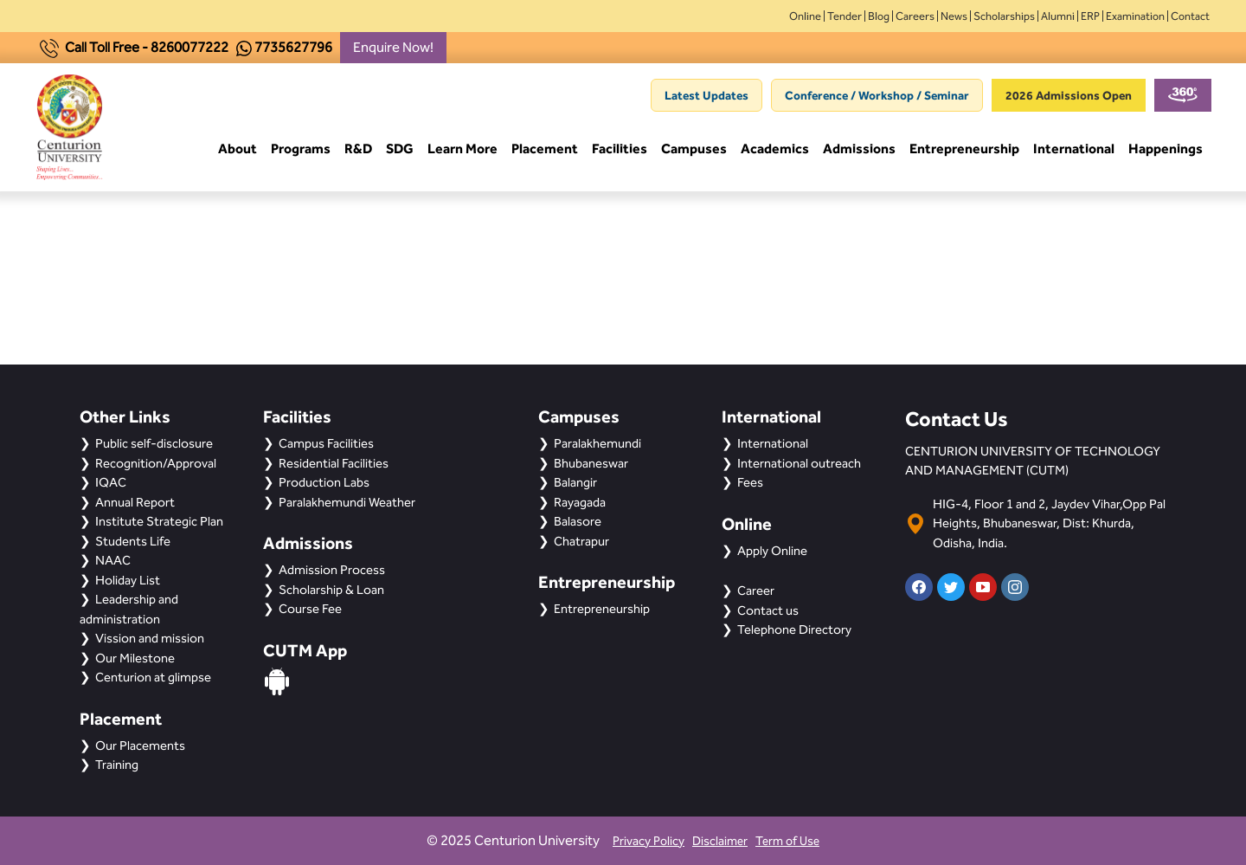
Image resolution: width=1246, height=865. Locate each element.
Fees (750, 482)
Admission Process (332, 570)
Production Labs (324, 482)
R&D (358, 151)
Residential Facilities (334, 463)
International (1073, 151)
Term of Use (787, 841)
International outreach (799, 463)
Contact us (768, 610)
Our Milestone (135, 658)
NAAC (113, 560)
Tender (844, 16)
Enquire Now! (393, 47)
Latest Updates (706, 95)
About (237, 151)
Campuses (694, 151)
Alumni (1058, 16)
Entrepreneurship (964, 151)
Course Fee (310, 608)
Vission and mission (149, 638)
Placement (544, 151)
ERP (1090, 16)
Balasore (577, 521)
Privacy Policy (648, 841)
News (954, 16)
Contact (1190, 16)
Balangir (575, 482)
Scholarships (1004, 16)
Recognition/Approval (155, 463)
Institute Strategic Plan (159, 521)
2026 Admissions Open (1068, 95)
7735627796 (293, 47)
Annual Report (135, 502)
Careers (915, 16)
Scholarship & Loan (331, 589)
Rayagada (580, 502)
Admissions (859, 151)
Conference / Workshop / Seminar (877, 95)
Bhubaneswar (591, 463)
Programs (301, 151)
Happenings (1165, 151)
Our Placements (140, 745)
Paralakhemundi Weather (347, 502)
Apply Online (772, 550)
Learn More (462, 151)
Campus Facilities (326, 443)
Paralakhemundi (597, 443)
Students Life (132, 541)
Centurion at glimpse (153, 677)
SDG (400, 151)
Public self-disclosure (154, 443)
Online (805, 16)
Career (755, 590)
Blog (879, 16)
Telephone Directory (794, 629)
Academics (775, 151)
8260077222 (189, 47)
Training (116, 764)
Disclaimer (720, 841)
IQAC (110, 482)
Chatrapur (581, 541)
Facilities (619, 151)
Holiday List (127, 580)
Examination (1135, 16)
